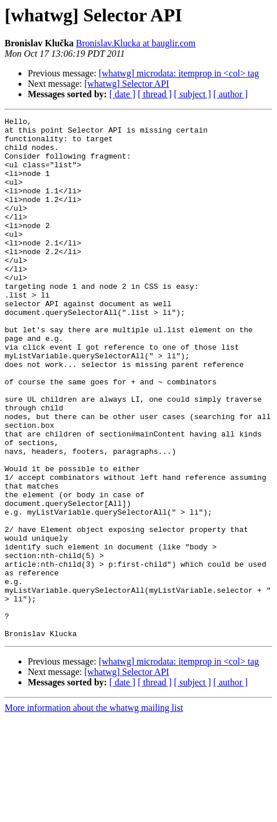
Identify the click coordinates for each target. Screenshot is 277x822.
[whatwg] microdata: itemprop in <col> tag (179, 73)
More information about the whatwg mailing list (94, 812)
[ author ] (230, 94)
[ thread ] (155, 94)
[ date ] (122, 94)
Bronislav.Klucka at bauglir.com (135, 43)
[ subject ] (192, 94)
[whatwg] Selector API (126, 84)
